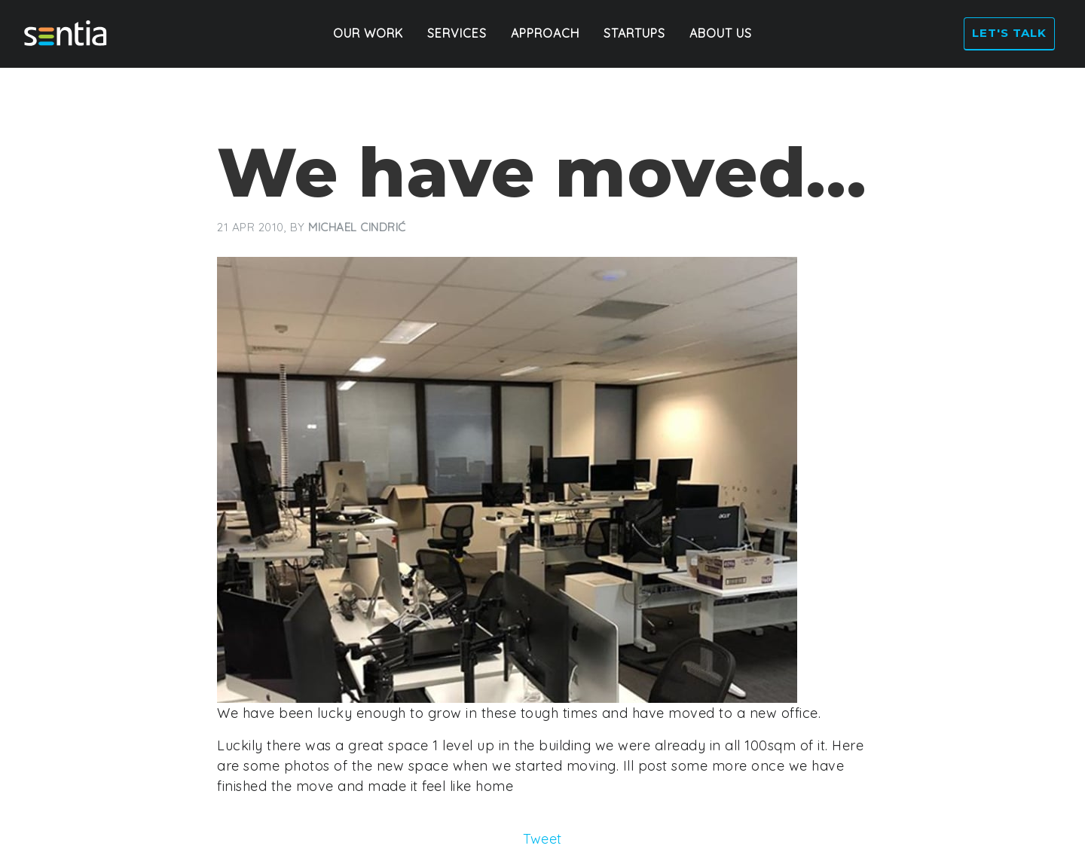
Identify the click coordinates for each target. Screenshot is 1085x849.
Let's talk (1006, 34)
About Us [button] (720, 34)
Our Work (368, 34)
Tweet (542, 838)
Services (457, 34)
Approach (545, 34)
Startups (634, 34)
